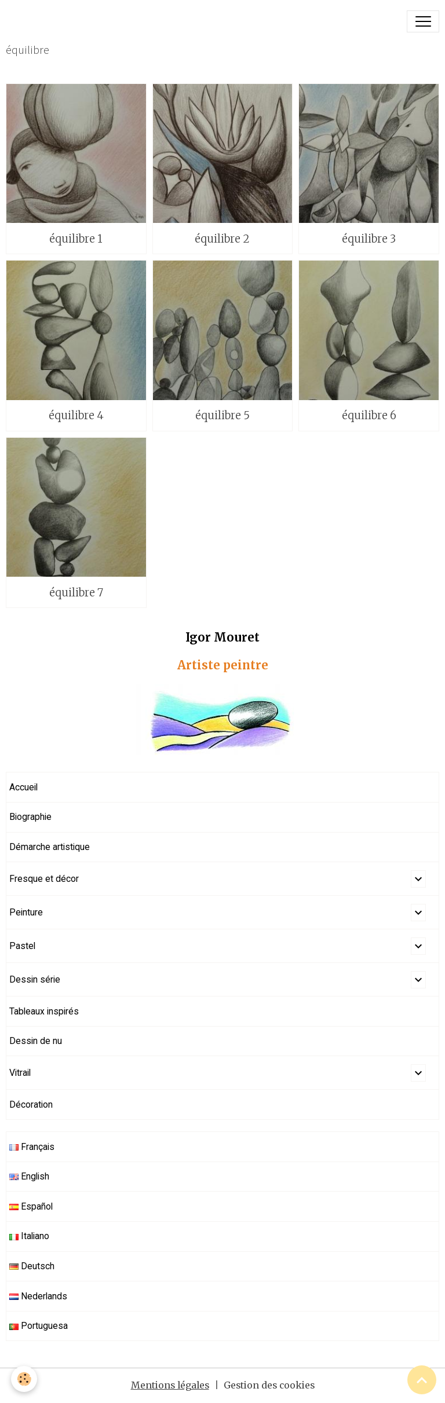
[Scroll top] (421, 1379)
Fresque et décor (44, 878)
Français (31, 1146)
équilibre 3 (369, 239)
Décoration (31, 1104)
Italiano (29, 1235)
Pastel (22, 945)
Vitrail (20, 1072)
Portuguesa (38, 1325)
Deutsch (31, 1266)
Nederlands (38, 1296)
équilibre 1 (76, 239)
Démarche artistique (49, 846)
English (29, 1176)
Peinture (26, 912)
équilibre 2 (222, 239)
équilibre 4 (76, 415)
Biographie (30, 816)
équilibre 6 (369, 415)
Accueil (23, 787)
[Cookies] (25, 1379)
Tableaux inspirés (44, 1011)
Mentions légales (170, 1385)
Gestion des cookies (269, 1385)
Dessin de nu (35, 1040)
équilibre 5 (222, 415)
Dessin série (34, 979)
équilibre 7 (76, 592)
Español (31, 1206)
